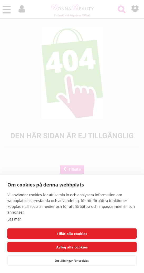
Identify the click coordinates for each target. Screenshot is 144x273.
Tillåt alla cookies (72, 233)
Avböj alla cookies (72, 247)
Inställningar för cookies (72, 260)
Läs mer (14, 219)
